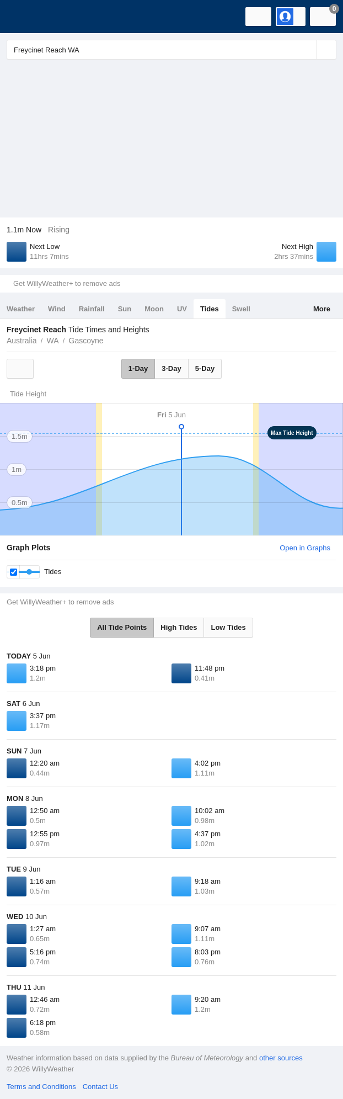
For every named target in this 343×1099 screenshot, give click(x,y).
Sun (125, 309)
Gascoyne (86, 340)
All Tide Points (122, 627)
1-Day (138, 368)
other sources (281, 1058)
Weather (21, 309)
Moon (154, 309)
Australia (21, 340)
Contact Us (100, 1086)
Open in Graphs (305, 548)
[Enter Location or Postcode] (171, 50)
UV (182, 309)
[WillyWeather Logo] (25, 16)
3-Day (171, 368)
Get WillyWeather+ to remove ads (66, 283)
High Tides (178, 627)
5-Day (205, 368)
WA (52, 340)
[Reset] (307, 49)
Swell (241, 309)
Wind (57, 309)
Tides (209, 309)
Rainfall (92, 309)
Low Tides (228, 627)
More (321, 309)
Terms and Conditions (41, 1086)
